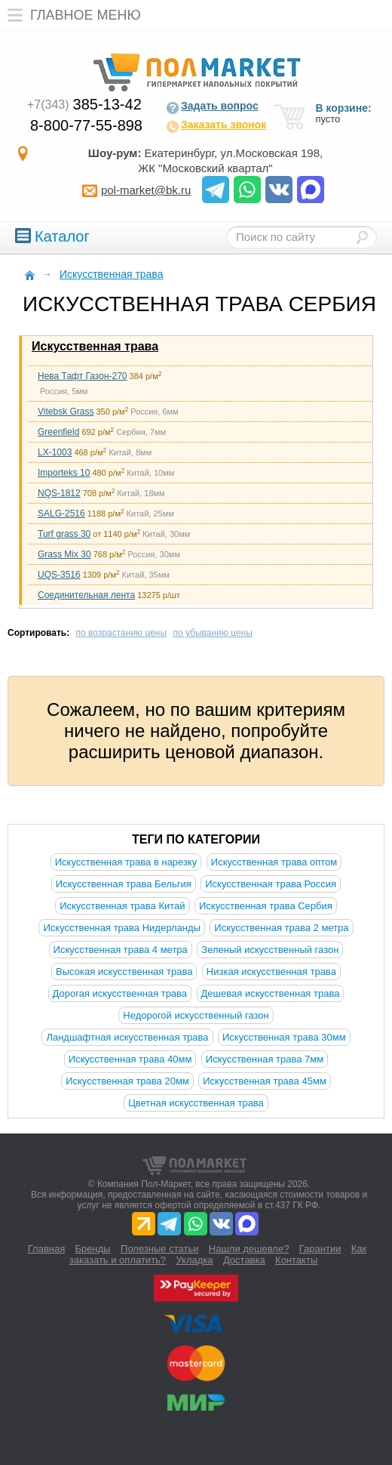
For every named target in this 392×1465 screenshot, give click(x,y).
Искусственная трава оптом (274, 862)
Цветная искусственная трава (196, 1103)
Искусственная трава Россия (270, 884)
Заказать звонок (216, 126)
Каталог (52, 236)
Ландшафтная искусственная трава (127, 1037)
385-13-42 (84, 104)
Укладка (194, 1260)
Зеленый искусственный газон (269, 949)
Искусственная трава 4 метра (121, 949)
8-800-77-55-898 (86, 125)
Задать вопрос (212, 107)
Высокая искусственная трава (124, 971)
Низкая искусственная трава (271, 971)
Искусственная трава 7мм (264, 1059)
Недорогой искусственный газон (195, 1015)
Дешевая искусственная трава (270, 993)
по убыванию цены (212, 633)
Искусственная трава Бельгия (123, 884)
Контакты (296, 1260)
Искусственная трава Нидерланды (121, 927)
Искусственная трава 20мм (127, 1081)
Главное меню (70, 15)
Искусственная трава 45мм (264, 1081)
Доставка (244, 1260)
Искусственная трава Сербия (265, 905)
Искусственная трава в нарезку (126, 862)
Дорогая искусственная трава (120, 993)
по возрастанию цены (121, 633)
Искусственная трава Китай (122, 905)
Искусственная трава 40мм (130, 1059)
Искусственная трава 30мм (284, 1037)
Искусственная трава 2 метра (281, 927)
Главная (46, 1248)
